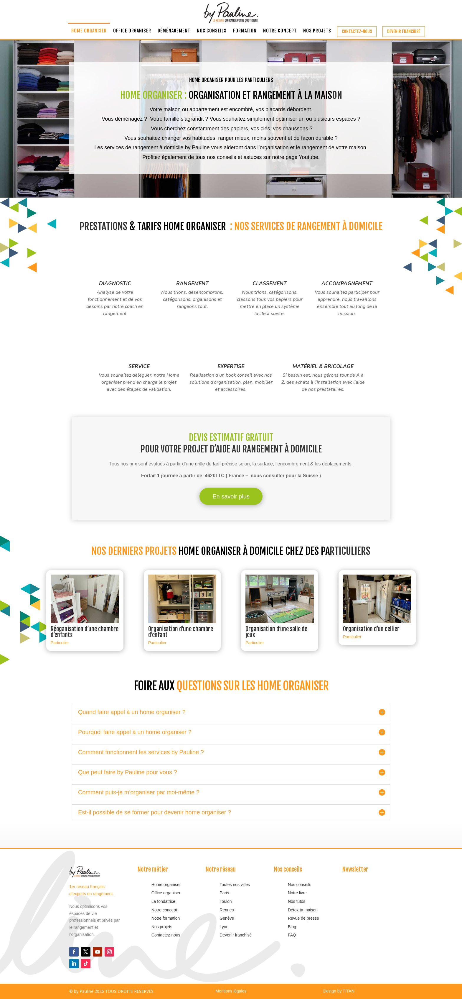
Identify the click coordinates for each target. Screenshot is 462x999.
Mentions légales (230, 991)
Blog (292, 926)
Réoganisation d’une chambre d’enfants (84, 632)
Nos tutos (297, 901)
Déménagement (174, 31)
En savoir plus (231, 496)
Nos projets (317, 31)
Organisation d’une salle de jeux (276, 632)
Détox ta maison (303, 910)
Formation (245, 31)
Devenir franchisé (403, 31)
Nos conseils (212, 31)
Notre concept (280, 31)
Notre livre (297, 892)
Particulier (60, 642)
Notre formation (165, 918)
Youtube (308, 157)
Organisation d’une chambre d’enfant (180, 632)
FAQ (292, 935)
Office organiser (132, 31)
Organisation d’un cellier (371, 629)
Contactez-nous (357, 31)
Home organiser (89, 31)
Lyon (224, 926)
